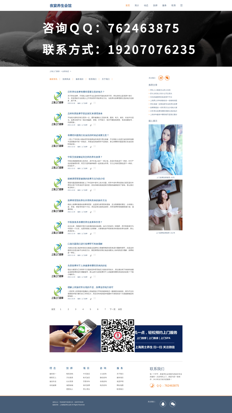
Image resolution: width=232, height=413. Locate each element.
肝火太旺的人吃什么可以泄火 (161, 93)
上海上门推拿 (55, 71)
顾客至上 (53, 377)
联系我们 (93, 79)
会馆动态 (65, 71)
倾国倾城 (69, 385)
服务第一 (53, 374)
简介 (137, 5)
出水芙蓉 (69, 381)
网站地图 (120, 385)
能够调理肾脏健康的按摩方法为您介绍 (86, 178)
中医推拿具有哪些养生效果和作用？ (85, 222)
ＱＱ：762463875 (167, 385)
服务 (164, 5)
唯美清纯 (69, 374)
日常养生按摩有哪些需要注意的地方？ (86, 92)
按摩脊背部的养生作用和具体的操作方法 (87, 200)
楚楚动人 (69, 389)
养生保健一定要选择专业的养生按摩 (163, 104)
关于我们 (106, 79)
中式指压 (86, 374)
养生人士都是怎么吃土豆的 (160, 90)
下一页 (113, 309)
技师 (155, 5)
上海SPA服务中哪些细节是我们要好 (163, 114)
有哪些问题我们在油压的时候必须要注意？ (88, 135)
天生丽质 (69, 377)
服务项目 (79, 79)
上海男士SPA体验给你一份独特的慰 (163, 100)
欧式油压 (86, 377)
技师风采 (66, 79)
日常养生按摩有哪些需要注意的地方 (163, 111)
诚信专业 (53, 381)
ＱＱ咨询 (103, 374)
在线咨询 (103, 381)
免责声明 (120, 381)
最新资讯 (53, 79)
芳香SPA (86, 381)
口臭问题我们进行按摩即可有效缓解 (85, 244)
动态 (146, 5)
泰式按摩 (86, 385)
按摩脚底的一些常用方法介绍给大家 (163, 107)
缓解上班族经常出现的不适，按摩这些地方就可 (90, 287)
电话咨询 (103, 385)
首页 (128, 5)
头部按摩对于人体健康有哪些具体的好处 (87, 265)
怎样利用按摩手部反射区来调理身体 (85, 113)
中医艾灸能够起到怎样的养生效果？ (85, 157)
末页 (120, 309)
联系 (173, 5)
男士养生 (86, 389)
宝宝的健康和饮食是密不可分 (161, 97)
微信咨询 (103, 377)
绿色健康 (53, 385)
